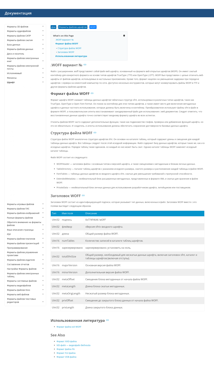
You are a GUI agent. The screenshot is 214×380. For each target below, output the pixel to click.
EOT (12, 109)
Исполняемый (25, 73)
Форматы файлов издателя (25, 259)
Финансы (25, 77)
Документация (18, 13)
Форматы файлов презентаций (25, 243)
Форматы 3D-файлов (25, 26)
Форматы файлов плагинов (25, 238)
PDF (25, 234)
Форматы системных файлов (25, 280)
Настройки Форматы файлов (25, 268)
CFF (11, 95)
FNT (12, 118)
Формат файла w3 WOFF (69, 326)
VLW (12, 190)
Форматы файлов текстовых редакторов (25, 300)
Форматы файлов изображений (25, 213)
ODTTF (13, 145)
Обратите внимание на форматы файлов (25, 224)
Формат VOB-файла (66, 356)
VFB (12, 186)
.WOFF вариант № (64, 39)
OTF (12, 150)
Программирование (25, 247)
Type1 (13, 181)
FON (12, 123)
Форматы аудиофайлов (25, 31)
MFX (12, 141)
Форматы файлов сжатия (25, 40)
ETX (12, 113)
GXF (12, 131)
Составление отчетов (25, 264)
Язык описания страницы (25, 229)
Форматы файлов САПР (25, 35)
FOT (12, 127)
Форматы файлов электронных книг (25, 60)
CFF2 (12, 100)
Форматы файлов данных (25, 49)
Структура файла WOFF (69, 48)
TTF (11, 177)
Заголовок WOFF (66, 52)
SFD (12, 168)
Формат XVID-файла (67, 341)
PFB (12, 159)
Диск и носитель (25, 53)
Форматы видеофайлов (25, 285)
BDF (12, 91)
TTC (12, 172)
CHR (12, 104)
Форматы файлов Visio (25, 290)
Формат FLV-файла (66, 353)
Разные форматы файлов (25, 217)
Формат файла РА (66, 349)
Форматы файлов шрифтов (24, 86)
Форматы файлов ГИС (25, 208)
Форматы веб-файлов (25, 294)
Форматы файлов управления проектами (25, 254)
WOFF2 (13, 199)
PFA (12, 154)
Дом (53, 27)
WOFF (13, 195)
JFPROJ (13, 136)
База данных (25, 44)
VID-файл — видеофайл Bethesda (73, 345)
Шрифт (25, 82)
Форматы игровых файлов (25, 204)
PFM (12, 163)
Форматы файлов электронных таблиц (25, 275)
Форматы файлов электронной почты (25, 67)
